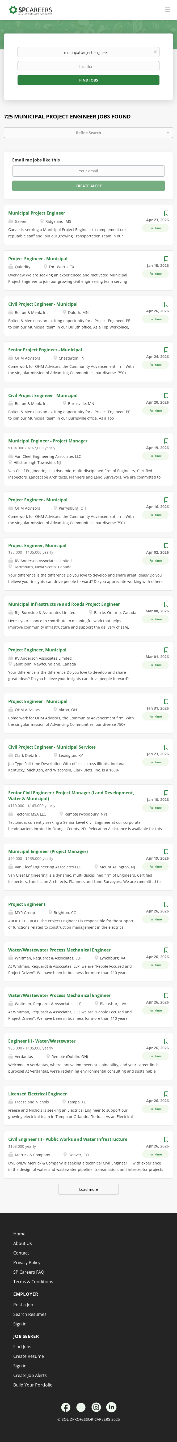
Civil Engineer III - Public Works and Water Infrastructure (67, 1139)
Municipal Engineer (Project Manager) (48, 851)
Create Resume (28, 1356)
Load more (88, 1189)
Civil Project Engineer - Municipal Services (52, 747)
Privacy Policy (26, 1262)
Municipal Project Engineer (36, 213)
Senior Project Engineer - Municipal (45, 350)
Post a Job (23, 1305)
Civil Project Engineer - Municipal (43, 304)
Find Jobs (88, 80)
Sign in (20, 1366)
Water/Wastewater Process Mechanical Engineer (59, 950)
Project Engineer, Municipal (37, 545)
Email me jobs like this (36, 160)
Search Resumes (30, 1314)
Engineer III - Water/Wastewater (41, 1041)
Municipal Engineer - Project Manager (47, 441)
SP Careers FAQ (28, 1272)
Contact (21, 1253)
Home (19, 1234)
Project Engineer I (26, 904)
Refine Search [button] (88, 132)
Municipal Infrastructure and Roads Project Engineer (64, 604)
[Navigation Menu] (167, 9)
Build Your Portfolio (33, 1385)
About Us (22, 1243)
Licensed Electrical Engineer (37, 1094)
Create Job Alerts (30, 1375)
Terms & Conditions (33, 1282)
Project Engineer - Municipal (38, 259)
